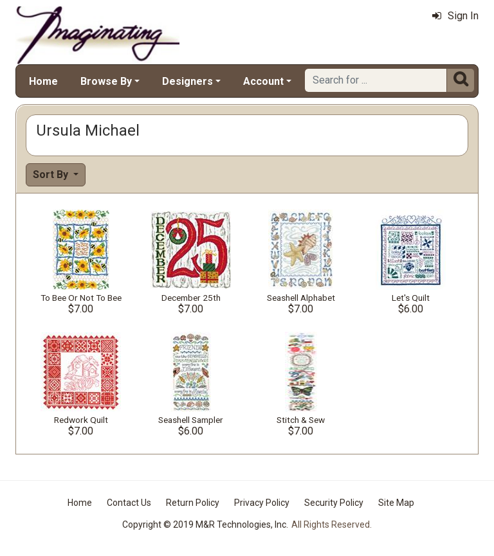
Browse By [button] (106, 81)
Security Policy (333, 503)
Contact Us (129, 503)
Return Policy (192, 503)
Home (43, 81)
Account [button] (263, 81)
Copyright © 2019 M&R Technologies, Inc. (205, 524)
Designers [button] (187, 81)
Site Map (396, 503)
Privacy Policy (261, 503)
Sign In (455, 16)
